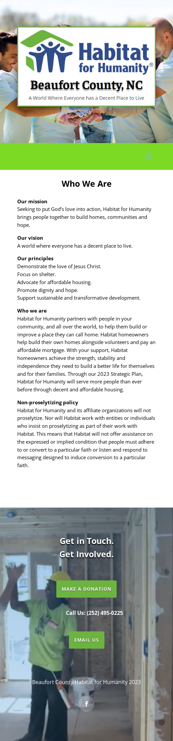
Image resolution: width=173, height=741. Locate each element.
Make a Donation (86, 589)
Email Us (86, 640)
